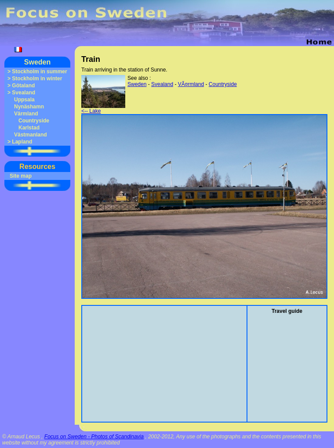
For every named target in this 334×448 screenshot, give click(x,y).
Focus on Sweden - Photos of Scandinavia (94, 437)
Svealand (23, 93)
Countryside (33, 121)
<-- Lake (103, 108)
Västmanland (30, 135)
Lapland (22, 142)
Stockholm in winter (37, 78)
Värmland (26, 114)
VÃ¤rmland (191, 84)
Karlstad (29, 128)
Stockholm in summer (39, 71)
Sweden (37, 62)
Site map (21, 176)
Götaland (23, 85)
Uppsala (24, 100)
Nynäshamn (29, 107)
